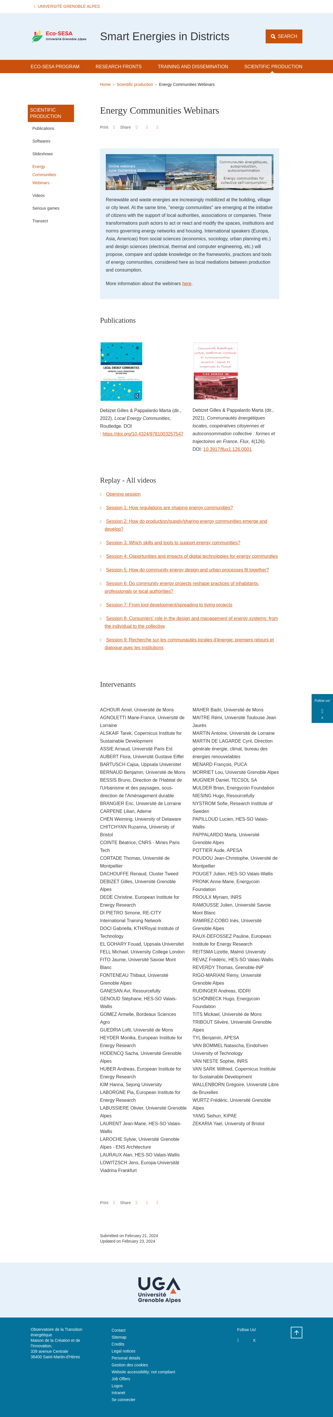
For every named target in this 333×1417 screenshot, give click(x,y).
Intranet (118, 1392)
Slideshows (42, 154)
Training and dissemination (193, 66)
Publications (43, 128)
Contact (118, 1330)
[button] (68, 6)
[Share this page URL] (157, 127)
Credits (118, 1344)
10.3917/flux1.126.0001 (227, 449)
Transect (40, 221)
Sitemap (119, 1337)
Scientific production (273, 66)
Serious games (45, 208)
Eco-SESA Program (55, 66)
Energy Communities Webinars (44, 174)
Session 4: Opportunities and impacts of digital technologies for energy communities (192, 556)
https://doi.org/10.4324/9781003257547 (143, 433)
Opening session (123, 494)
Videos (38, 195)
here (186, 283)
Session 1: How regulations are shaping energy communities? (169, 507)
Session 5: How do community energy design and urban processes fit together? (187, 569)
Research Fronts (119, 66)
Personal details (126, 1358)
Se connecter (124, 1399)
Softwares (41, 141)
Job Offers (121, 1379)
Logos (117, 1385)
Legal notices (124, 1351)
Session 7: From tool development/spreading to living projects (169, 604)
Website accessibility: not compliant (143, 1372)
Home (105, 84)
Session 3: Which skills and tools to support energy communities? (173, 542)
